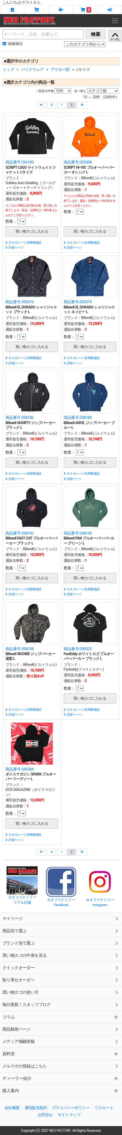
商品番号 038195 (78, 533)
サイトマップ (69, 1114)
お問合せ (45, 1114)
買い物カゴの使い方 (20, 992)
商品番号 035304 (78, 162)
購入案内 (10, 1090)
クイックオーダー (18, 967)
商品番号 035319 (78, 302)
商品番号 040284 (19, 769)
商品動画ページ (16, 1029)
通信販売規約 (36, 1107)
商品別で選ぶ (14, 930)
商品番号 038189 (78, 417)
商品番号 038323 (78, 649)
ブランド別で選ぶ (18, 943)
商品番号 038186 (19, 417)
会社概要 (12, 1107)
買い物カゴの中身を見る (24, 955)
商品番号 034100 (19, 162)
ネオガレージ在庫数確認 (23, 242)
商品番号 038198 (19, 649)
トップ (8, 69)
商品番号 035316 (19, 302)
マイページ (12, 918)
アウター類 (60, 69)
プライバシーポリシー (71, 1107)
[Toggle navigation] (115, 20)
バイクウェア (32, 69)
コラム (8, 1016)
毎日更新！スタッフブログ (26, 1004)
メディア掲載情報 (18, 1041)
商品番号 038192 (19, 533)
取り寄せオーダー (18, 979)
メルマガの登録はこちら (24, 1066)
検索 (95, 34)
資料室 (8, 1053)
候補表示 (15, 43)
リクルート (104, 1107)
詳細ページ (14, 247)
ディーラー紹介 (17, 1078)
